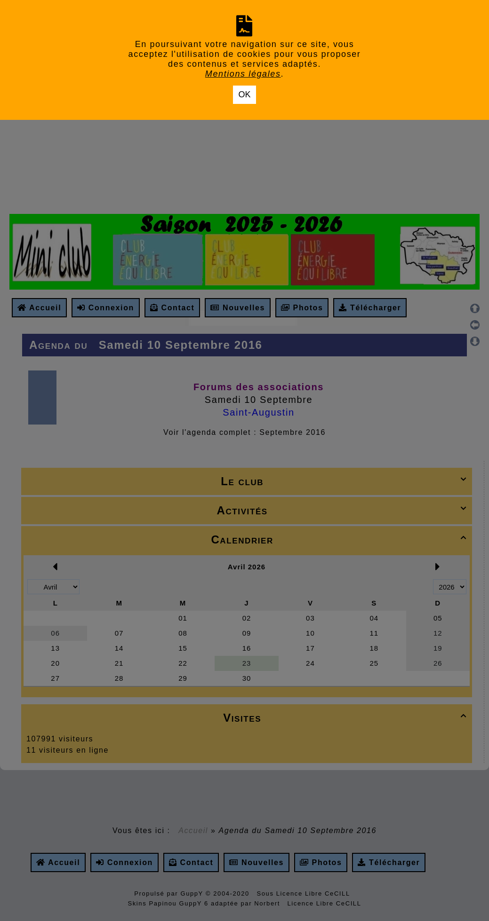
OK (244, 94)
